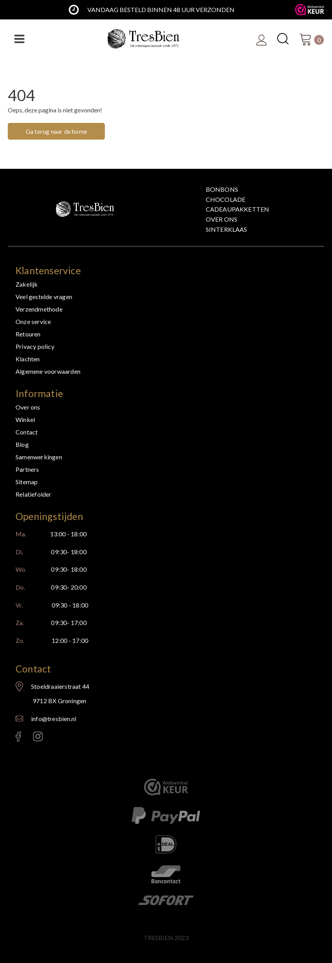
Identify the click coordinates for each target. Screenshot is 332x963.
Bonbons (222, 189)
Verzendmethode (39, 309)
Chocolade (226, 199)
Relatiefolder (34, 494)
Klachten (28, 358)
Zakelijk (27, 284)
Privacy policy (35, 346)
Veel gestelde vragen (44, 296)
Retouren (28, 334)
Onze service (33, 321)
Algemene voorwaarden (48, 371)
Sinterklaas (226, 229)
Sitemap (27, 481)
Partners (27, 469)
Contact (27, 432)
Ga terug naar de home (56, 131)
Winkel (25, 419)
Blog (22, 444)
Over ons (222, 219)
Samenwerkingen (39, 456)
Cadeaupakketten (237, 209)
